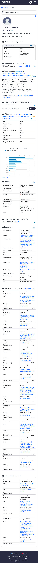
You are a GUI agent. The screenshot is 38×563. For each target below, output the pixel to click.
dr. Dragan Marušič (25, 360)
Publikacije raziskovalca (10, 12)
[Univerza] (15, 108)
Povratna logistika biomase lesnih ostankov (27, 370)
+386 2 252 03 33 (13, 556)
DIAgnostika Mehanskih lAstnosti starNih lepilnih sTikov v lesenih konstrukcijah (27, 317)
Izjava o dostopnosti (21, 561)
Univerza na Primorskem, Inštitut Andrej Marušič (27, 236)
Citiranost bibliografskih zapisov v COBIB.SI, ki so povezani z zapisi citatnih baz (16, 116)
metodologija (19, 71)
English (24, 554)
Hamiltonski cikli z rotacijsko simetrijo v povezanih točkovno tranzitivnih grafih (26, 354)
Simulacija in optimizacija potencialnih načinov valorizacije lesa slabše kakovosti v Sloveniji (27, 336)
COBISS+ (28, 66)
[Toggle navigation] (35, 2)
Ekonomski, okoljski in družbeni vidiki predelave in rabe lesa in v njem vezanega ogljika (27, 426)
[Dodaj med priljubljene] (35, 16)
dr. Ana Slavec (24, 306)
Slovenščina (15, 554)
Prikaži (32, 108)
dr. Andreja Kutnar (25, 452)
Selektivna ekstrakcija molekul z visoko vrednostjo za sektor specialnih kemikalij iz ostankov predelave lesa (27, 444)
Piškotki (13, 561)
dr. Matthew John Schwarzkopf (25, 324)
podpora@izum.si (24, 556)
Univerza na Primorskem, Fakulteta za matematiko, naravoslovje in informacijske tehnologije (27, 264)
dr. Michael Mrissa (25, 415)
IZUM (11, 559)
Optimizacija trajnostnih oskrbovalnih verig (27, 461)
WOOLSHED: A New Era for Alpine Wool (26, 484)
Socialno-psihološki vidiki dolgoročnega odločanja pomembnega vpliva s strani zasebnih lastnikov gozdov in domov (27, 298)
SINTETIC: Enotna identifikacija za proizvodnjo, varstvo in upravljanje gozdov (26, 503)
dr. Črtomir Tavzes (25, 399)
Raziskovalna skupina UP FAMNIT (27, 270)
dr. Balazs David (24, 343)
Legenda (28, 288)
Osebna (20, 66)
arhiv (9, 97)
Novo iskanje (4, 7)
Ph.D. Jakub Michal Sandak (25, 377)
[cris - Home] (5, 2)
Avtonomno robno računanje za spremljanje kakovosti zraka (27, 409)
